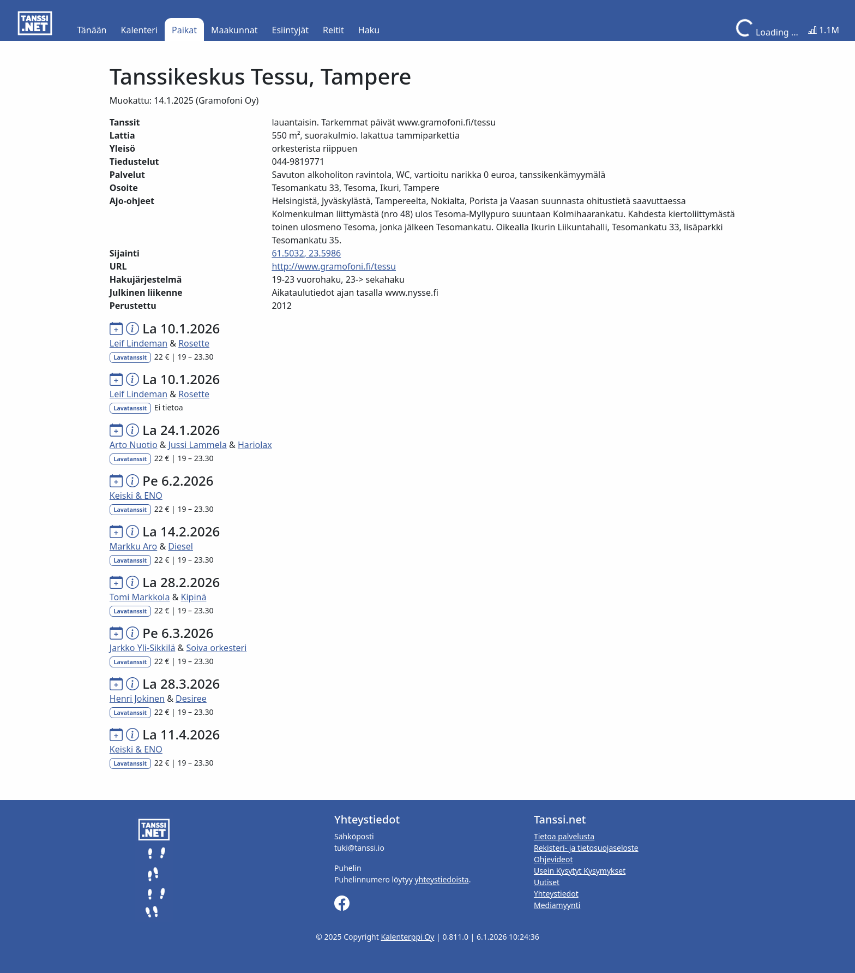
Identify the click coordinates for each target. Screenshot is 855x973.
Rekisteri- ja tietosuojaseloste (586, 848)
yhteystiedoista (441, 879)
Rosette (193, 343)
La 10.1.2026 (181, 328)
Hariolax (255, 445)
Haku (369, 30)
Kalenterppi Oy (407, 937)
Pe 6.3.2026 (177, 633)
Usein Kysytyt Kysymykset (579, 870)
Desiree (191, 699)
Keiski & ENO (136, 496)
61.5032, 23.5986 (306, 253)
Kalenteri (139, 30)
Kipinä (194, 597)
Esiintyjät (290, 30)
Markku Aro (133, 546)
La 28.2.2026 (181, 582)
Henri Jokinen (137, 699)
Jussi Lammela (197, 445)
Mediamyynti (557, 905)
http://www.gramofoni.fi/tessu (334, 266)
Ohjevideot (553, 859)
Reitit (333, 30)
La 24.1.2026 (181, 430)
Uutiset (546, 882)
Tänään (91, 30)
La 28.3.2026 (181, 683)
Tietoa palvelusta (564, 836)
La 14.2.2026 (181, 531)
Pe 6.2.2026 (177, 480)
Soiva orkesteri (216, 648)
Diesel (180, 546)
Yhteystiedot (556, 893)
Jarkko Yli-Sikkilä (143, 648)
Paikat (184, 30)
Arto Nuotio (134, 445)
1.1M (823, 30)
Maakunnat (234, 30)
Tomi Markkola (140, 597)
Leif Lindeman (138, 343)
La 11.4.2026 (181, 734)
